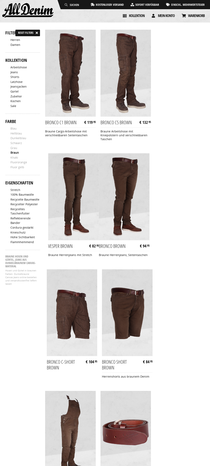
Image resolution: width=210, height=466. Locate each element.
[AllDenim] (28, 10)
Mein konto (166, 15)
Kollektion (137, 15)
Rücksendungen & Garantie (24, 438)
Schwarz (16, 143)
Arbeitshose (18, 67)
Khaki (14, 157)
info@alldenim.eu (192, 438)
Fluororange (18, 162)
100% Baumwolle (22, 194)
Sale (13, 106)
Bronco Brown (58, 244)
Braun (14, 153)
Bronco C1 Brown (60, 121)
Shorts (14, 77)
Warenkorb (196, 15)
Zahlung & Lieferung (19, 434)
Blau (13, 128)
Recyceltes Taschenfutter (20, 211)
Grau (13, 148)
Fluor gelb (17, 167)
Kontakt (10, 443)
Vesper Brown (167, 121)
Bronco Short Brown (167, 246)
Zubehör (16, 96)
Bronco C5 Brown (115, 121)
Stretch (15, 190)
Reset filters (25, 33)
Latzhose (16, 82)
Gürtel (14, 91)
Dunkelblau (18, 138)
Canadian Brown (59, 364)
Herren (15, 40)
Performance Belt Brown (115, 367)
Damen (15, 45)
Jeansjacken (18, 86)
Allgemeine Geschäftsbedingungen (29, 429)
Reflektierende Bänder (20, 221)
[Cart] (184, 16)
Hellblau (16, 133)
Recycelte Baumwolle (24, 199)
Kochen (15, 101)
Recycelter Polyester (24, 204)
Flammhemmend (22, 242)
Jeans (14, 72)
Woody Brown (167, 364)
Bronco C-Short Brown (114, 246)
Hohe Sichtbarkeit (22, 237)
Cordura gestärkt (22, 227)
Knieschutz (18, 232)
